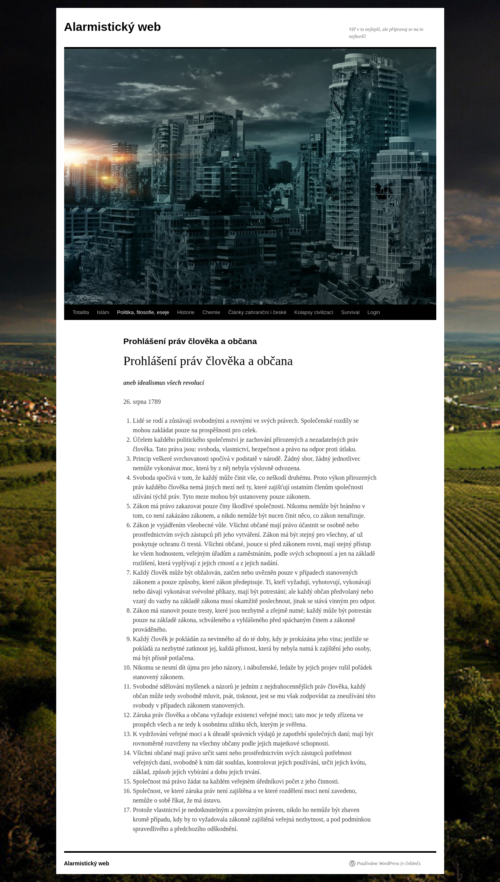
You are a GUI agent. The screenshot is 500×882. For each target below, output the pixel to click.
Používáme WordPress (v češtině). (389, 863)
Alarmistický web (112, 26)
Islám (103, 312)
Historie (185, 312)
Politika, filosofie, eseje (143, 312)
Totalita (81, 312)
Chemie (211, 312)
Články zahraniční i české (257, 312)
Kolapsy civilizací (314, 312)
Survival (350, 312)
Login (373, 312)
